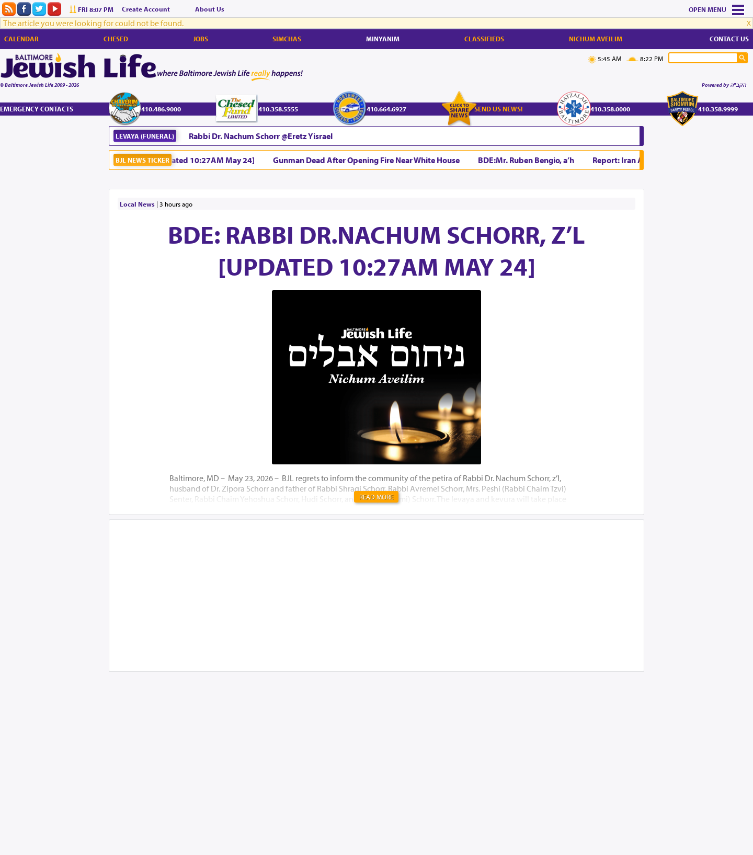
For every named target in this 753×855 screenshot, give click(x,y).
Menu (717, 9)
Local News (137, 204)
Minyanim (383, 39)
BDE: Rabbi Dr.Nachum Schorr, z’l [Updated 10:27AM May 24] (376, 250)
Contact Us (729, 39)
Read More (376, 497)
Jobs (200, 39)
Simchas (286, 39)
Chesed (116, 39)
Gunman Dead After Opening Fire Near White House (369, 160)
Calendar (21, 39)
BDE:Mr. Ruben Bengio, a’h (529, 160)
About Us (209, 9)
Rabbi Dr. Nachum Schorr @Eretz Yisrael (261, 136)
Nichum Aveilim (595, 39)
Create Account (146, 9)
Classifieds (484, 39)
